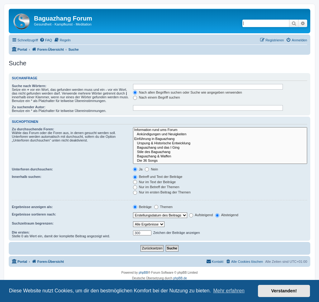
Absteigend (226, 215)
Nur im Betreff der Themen (156, 187)
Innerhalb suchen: (26, 177)
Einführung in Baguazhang (220, 139)
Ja (138, 169)
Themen (163, 207)
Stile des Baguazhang (220, 152)
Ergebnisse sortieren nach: (34, 214)
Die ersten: (21, 232)
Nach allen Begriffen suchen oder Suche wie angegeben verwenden (187, 92)
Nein (151, 169)
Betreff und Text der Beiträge (158, 177)
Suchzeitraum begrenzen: (33, 223)
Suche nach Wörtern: (29, 86)
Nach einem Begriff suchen (156, 97)
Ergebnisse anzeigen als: (32, 207)
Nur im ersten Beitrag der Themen (162, 192)
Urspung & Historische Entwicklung (220, 143)
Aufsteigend (201, 215)
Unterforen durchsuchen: (32, 169)
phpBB (143, 272)
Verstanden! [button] (284, 290)
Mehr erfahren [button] (229, 290)
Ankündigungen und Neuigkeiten (220, 134)
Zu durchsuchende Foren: (33, 129)
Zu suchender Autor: (28, 107)
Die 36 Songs (220, 161)
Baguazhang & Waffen (220, 156)
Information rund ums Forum (220, 130)
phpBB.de (180, 278)
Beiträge (142, 207)
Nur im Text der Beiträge (154, 182)
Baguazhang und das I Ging (220, 148)
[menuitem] (46, 40)
